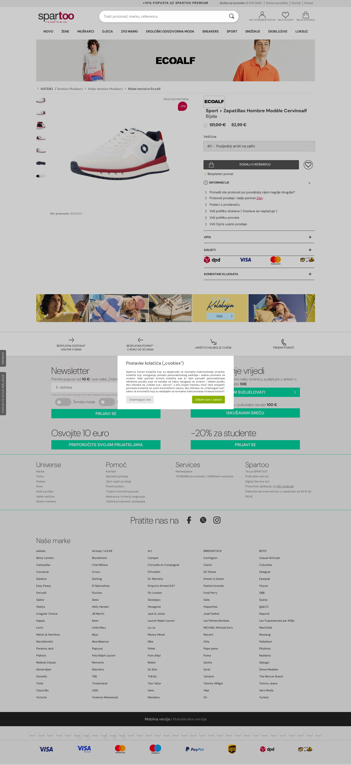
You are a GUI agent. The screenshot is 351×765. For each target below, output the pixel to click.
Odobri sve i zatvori (208, 399)
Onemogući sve (140, 399)
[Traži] (231, 16)
